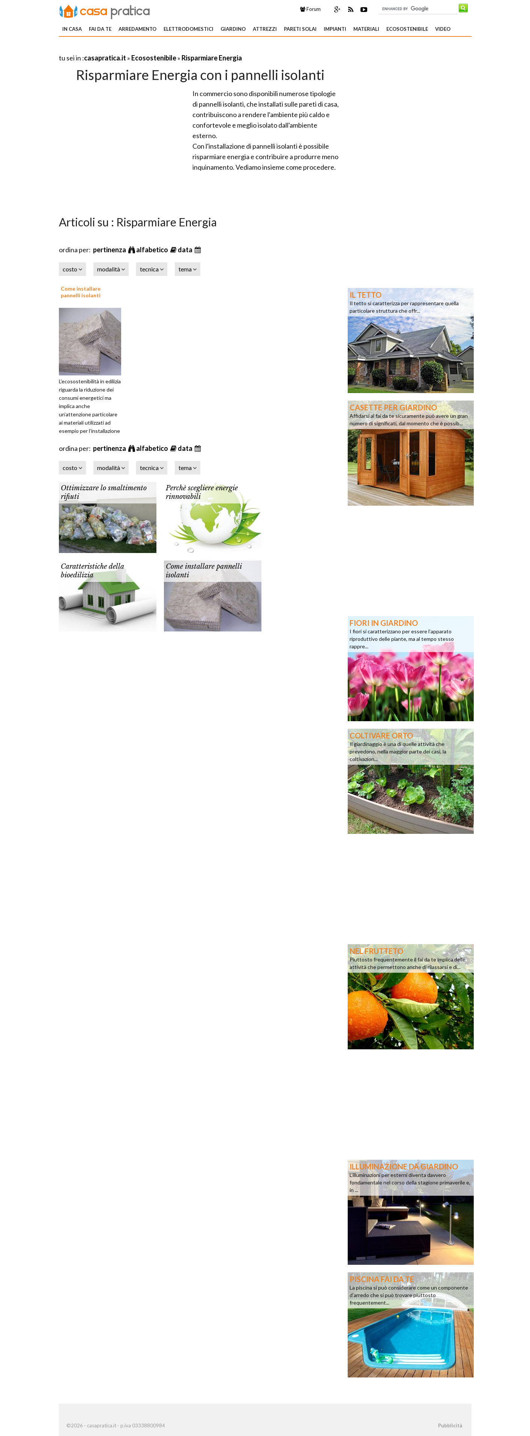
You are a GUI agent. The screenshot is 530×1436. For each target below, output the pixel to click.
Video (442, 29)
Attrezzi (265, 29)
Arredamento (137, 29)
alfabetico (152, 250)
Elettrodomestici (188, 29)
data (186, 250)
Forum (310, 9)
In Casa (72, 29)
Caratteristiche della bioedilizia (92, 570)
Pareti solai (300, 29)
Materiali (366, 29)
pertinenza (110, 250)
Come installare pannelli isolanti (81, 291)
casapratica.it (105, 58)
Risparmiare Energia (212, 58)
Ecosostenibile (407, 29)
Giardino (233, 29)
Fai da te (100, 29)
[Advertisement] (146, 48)
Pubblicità (450, 1425)
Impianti (335, 29)
